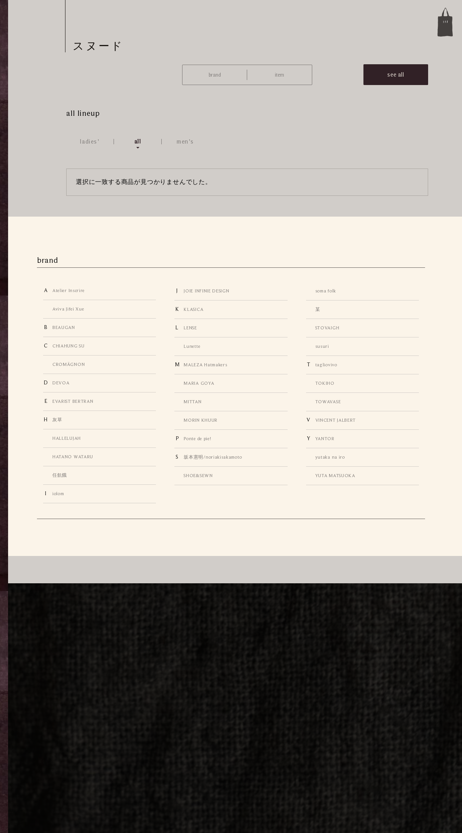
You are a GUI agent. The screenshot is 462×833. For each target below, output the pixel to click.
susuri (322, 346)
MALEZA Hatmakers (205, 364)
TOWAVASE (328, 401)
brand (215, 75)
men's (185, 141)
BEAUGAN (63, 327)
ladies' (89, 141)
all (137, 141)
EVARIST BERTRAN (72, 401)
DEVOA (60, 383)
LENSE (190, 328)
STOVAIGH (327, 328)
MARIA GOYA (199, 383)
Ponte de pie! (197, 438)
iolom (58, 493)
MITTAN (192, 401)
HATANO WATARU (72, 456)
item (279, 75)
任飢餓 (59, 475)
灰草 (57, 419)
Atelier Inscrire (68, 290)
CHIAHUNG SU (68, 346)
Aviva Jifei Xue (68, 309)
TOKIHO (325, 383)
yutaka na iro (330, 457)
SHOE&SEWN (198, 475)
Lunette (192, 346)
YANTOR (325, 438)
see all (395, 74)
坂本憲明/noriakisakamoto (213, 457)
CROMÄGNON (68, 364)
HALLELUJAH (66, 438)
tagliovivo (326, 364)
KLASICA (193, 309)
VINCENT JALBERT (335, 420)
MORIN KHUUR (201, 420)
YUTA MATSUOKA (335, 475)
